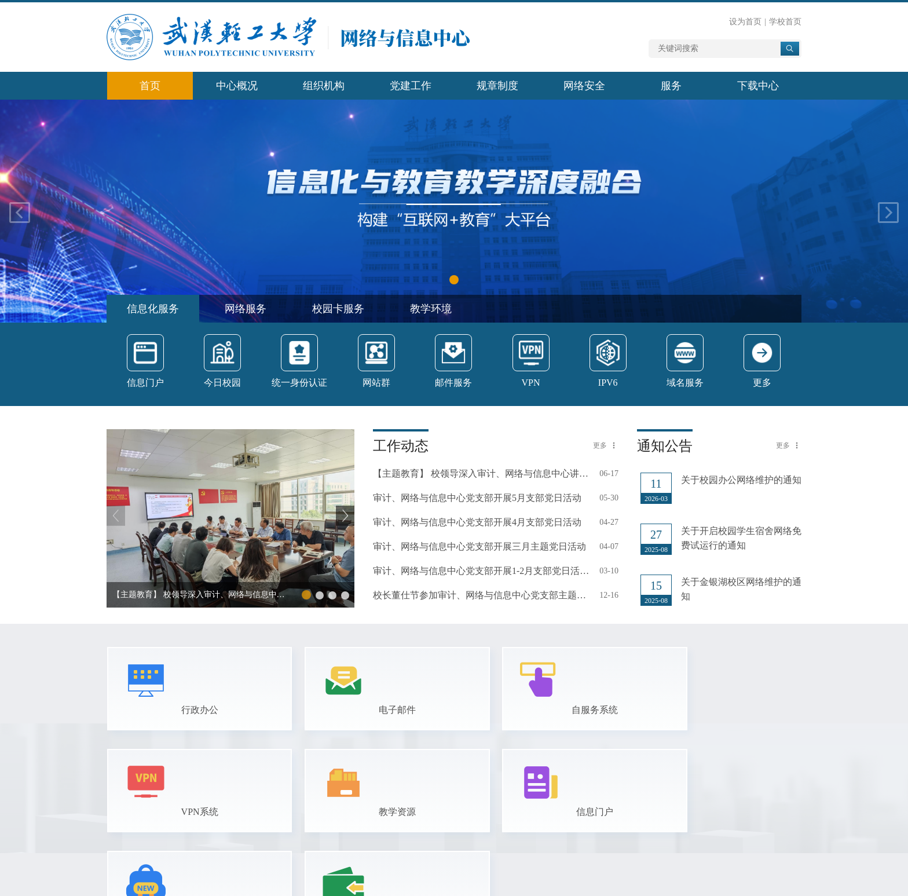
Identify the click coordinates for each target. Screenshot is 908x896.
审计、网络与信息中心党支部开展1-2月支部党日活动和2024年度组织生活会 (481, 571)
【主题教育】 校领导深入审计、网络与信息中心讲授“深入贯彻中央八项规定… (481, 473)
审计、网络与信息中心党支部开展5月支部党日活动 (477, 498)
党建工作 (410, 86)
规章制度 (497, 86)
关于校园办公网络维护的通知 (741, 480)
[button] (454, 279)
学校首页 (785, 21)
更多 (600, 445)
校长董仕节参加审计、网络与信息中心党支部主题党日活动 (481, 595)
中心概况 (237, 86)
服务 (671, 86)
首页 (150, 86)
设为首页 (745, 21)
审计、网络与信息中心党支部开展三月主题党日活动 (479, 546)
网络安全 (584, 86)
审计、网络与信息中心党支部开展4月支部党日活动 (477, 522)
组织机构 (324, 86)
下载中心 (758, 86)
